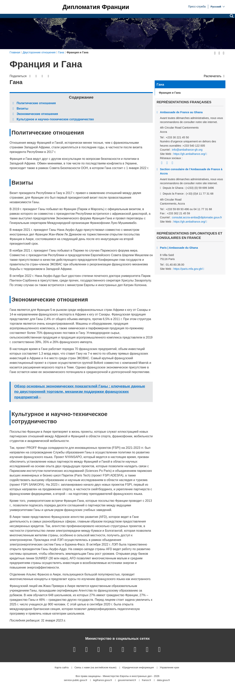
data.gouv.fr (163, 680)
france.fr (146, 680)
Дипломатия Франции (95, 7)
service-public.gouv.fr (75, 680)
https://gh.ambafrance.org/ (189, 153)
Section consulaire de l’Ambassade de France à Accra (191, 171)
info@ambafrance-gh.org (187, 149)
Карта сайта (61, 668)
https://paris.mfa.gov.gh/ (188, 268)
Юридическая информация (138, 668)
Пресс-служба (197, 6)
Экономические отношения (37, 114)
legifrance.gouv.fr (102, 680)
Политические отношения (36, 103)
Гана (160, 84)
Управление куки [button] (169, 668)
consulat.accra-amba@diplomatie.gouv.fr (197, 217)
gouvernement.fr (127, 680)
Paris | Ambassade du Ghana (179, 247)
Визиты (22, 108)
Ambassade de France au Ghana (181, 112)
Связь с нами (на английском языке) (95, 668)
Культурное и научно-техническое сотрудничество (55, 119)
